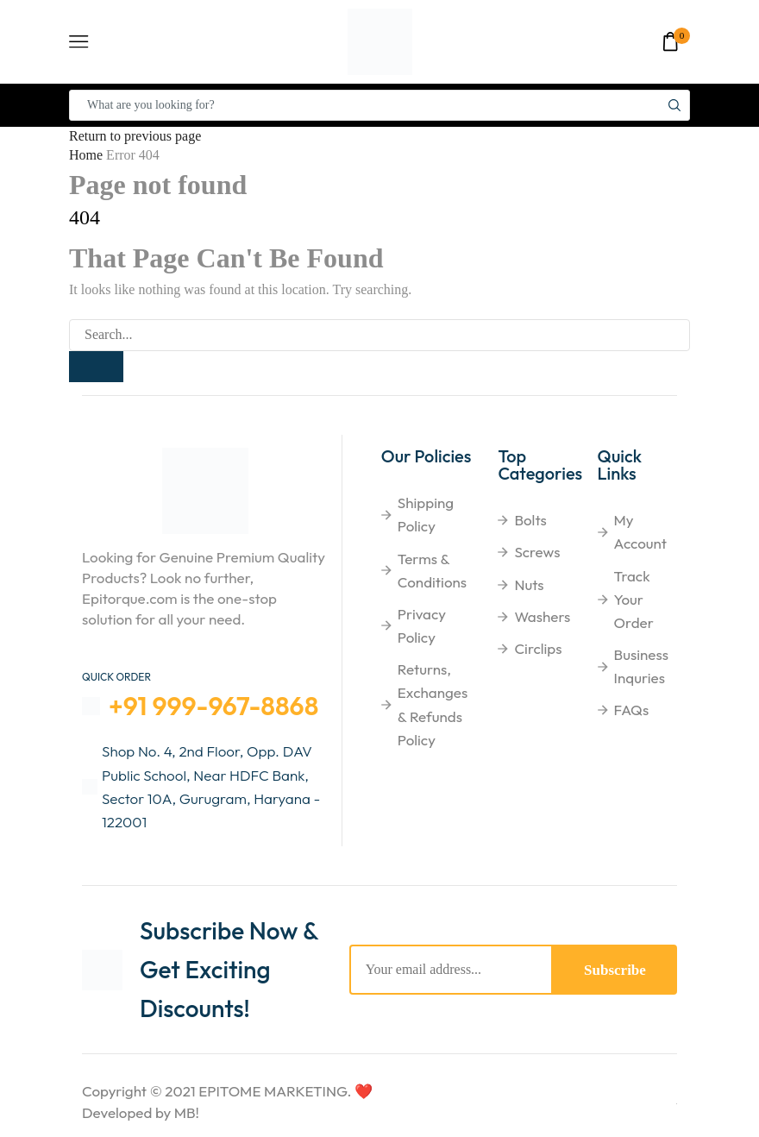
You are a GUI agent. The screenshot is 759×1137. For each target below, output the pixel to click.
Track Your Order (634, 599)
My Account (641, 532)
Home (86, 155)
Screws (537, 552)
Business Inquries (641, 666)
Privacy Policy (422, 625)
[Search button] (674, 105)
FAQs (631, 710)
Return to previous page (135, 136)
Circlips (537, 648)
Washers (542, 616)
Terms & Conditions (432, 570)
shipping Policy (426, 515)
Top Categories (540, 465)
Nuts (528, 584)
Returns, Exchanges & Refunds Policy (432, 705)
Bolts (530, 521)
